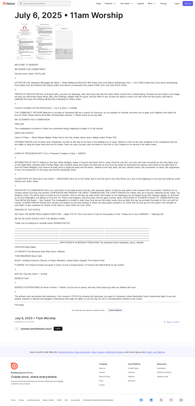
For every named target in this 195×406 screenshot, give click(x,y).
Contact (102, 385)
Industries (131, 381)
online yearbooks (82, 352)
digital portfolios (65, 352)
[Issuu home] (9, 3)
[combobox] (47, 3)
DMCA (59, 400)
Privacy (21, 400)
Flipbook (131, 376)
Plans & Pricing (104, 376)
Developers (161, 368)
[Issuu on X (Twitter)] (161, 400)
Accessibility (75, 400)
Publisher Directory (164, 372)
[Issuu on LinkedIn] (151, 400)
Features (131, 372)
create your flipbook (155, 352)
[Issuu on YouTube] (181, 400)
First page (19, 305)
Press (101, 381)
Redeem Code (162, 376)
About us (102, 368)
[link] (99, 3)
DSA (66, 400)
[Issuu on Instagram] (171, 400)
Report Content (48, 400)
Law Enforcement (33, 400)
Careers (102, 372)
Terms (13, 400)
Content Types (133, 368)
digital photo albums (115, 352)
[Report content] (171, 322)
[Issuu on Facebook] (141, 400)
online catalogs (98, 352)
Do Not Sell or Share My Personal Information (98, 400)
